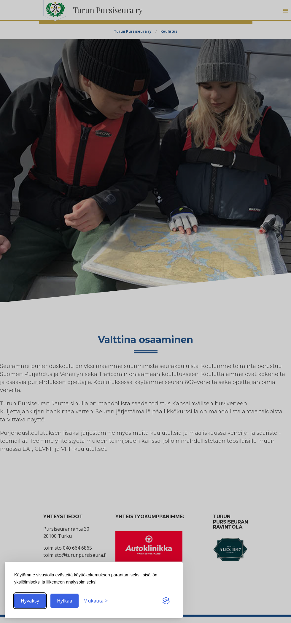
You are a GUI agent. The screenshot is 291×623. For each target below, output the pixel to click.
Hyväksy (30, 600)
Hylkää (64, 600)
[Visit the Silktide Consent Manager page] (166, 601)
